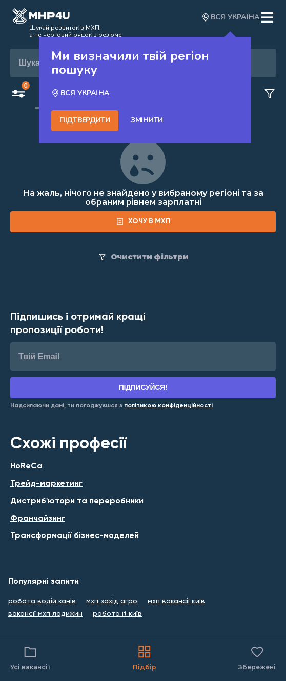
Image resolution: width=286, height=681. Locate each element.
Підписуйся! (143, 387)
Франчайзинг (37, 518)
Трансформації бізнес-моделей (74, 536)
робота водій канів (42, 601)
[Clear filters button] (269, 95)
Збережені (257, 657)
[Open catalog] (41, 17)
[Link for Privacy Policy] (168, 406)
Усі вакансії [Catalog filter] (30, 657)
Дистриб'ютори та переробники (77, 501)
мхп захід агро (111, 601)
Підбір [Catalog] (144, 657)
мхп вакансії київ (176, 601)
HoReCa (26, 466)
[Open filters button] (18, 95)
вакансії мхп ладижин (45, 613)
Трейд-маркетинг (46, 484)
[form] (143, 221)
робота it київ (117, 613)
